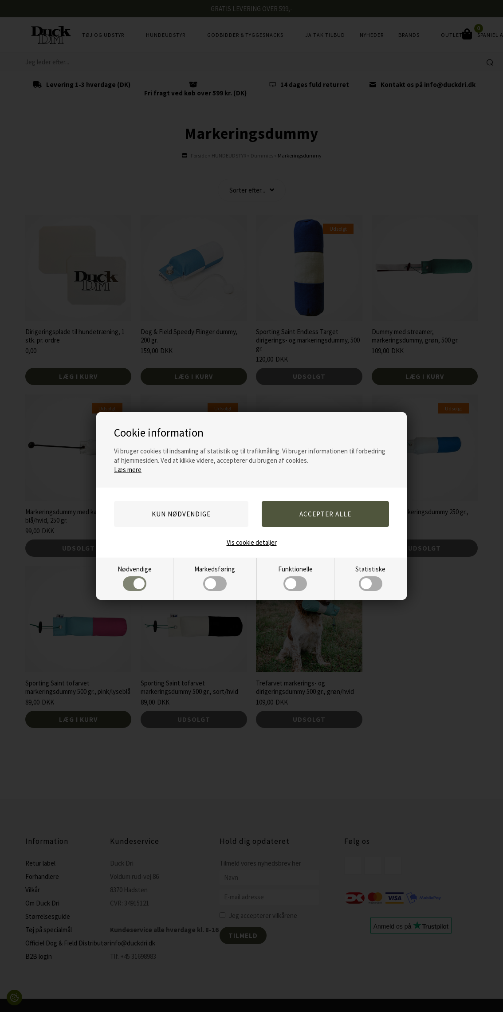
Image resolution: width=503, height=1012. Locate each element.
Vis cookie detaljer (252, 542)
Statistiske (370, 578)
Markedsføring (214, 578)
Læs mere (127, 469)
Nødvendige (135, 578)
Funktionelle (295, 578)
